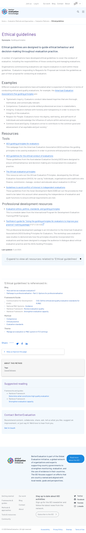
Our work (46, 3)
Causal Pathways (10, 370)
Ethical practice (13, 321)
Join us (29, 3)
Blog (53, 3)
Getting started (8, 496)
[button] (78, 12)
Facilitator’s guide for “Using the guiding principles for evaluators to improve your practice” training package (42, 223)
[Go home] (23, 11)
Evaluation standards (15, 324)
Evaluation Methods (42, 21)
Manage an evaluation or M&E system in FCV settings (27, 332)
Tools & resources (9, 514)
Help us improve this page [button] (16, 352)
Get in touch (9, 428)
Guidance (29, 306)
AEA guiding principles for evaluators (22, 143)
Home (4, 21)
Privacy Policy (57, 529)
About (67, 3)
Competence (12, 319)
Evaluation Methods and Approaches (20, 21)
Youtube (80, 503)
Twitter (80, 496)
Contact (60, 3)
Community (6, 519)
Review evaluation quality (34, 309)
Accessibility (45, 529)
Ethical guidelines (57, 21)
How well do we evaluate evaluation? (21, 290)
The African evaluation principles (20, 171)
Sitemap (69, 529)
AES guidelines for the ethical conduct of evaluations (29, 156)
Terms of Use (79, 529)
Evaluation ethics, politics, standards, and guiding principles (33, 209)
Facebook (80, 499)
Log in (36, 3)
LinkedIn (80, 506)
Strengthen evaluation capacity (36, 311)
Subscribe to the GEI (46, 514)
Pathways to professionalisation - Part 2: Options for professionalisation (35, 293)
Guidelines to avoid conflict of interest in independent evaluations (35, 187)
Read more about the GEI (74, 458)
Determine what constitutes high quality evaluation (29, 396)
